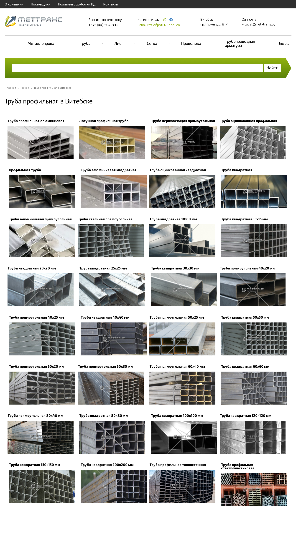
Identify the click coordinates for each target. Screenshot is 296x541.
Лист (119, 43)
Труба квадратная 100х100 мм (177, 415)
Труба (85, 43)
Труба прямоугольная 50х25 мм (176, 317)
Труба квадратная (236, 170)
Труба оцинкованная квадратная (177, 170)
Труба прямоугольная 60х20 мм (36, 366)
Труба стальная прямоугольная (105, 219)
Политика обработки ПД (77, 4)
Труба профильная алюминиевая (36, 121)
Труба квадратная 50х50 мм (245, 317)
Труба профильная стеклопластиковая (238, 466)
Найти (272, 67)
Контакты (110, 4)
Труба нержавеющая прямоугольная (183, 121)
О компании (14, 4)
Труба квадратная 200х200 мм (107, 465)
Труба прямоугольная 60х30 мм (105, 366)
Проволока (191, 43)
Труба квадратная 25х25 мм (103, 268)
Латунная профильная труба (103, 121)
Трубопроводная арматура (240, 43)
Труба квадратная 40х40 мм (105, 317)
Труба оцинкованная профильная (248, 121)
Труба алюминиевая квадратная (109, 170)
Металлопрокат (42, 43)
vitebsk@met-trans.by (259, 24)
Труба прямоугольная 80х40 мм (35, 415)
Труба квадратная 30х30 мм (175, 268)
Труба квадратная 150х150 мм (34, 465)
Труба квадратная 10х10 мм (173, 219)
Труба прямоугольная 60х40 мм (177, 366)
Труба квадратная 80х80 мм (103, 415)
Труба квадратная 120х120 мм (245, 415)
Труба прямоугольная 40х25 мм (36, 317)
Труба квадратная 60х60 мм (245, 366)
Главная (11, 87)
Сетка (152, 43)
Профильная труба (25, 170)
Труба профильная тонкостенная (177, 465)
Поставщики (40, 4)
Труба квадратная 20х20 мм (32, 268)
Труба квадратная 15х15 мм (244, 219)
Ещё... (284, 43)
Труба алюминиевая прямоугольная (40, 219)
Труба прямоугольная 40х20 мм (247, 268)
